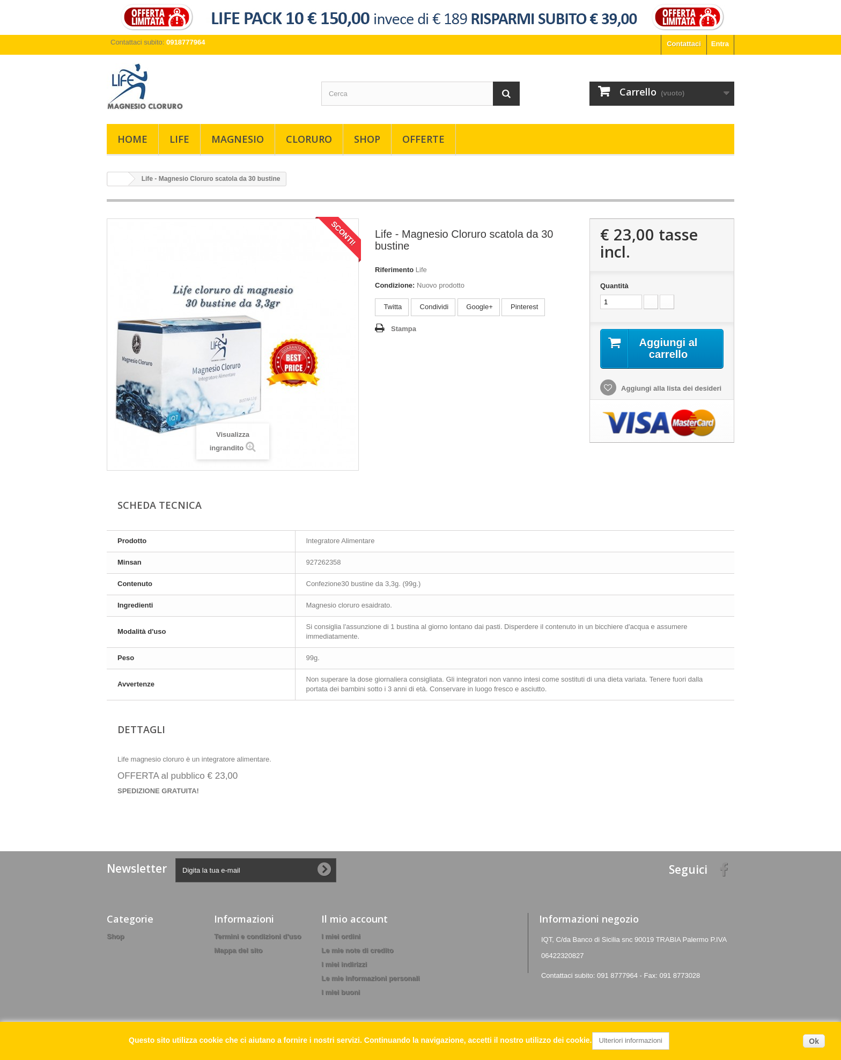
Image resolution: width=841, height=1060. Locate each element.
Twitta (392, 307)
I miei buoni (340, 992)
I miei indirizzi (344, 964)
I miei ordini (340, 936)
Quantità (614, 286)
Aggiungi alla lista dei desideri (670, 388)
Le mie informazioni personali (370, 978)
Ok (814, 1041)
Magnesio (237, 139)
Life (179, 139)
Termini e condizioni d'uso (257, 936)
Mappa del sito (238, 950)
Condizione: (395, 285)
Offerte (423, 139)
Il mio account (354, 918)
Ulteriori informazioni (630, 1040)
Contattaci (684, 44)
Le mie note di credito (357, 950)
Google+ (478, 307)
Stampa (403, 329)
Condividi (433, 307)
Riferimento (394, 270)
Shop (367, 139)
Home (132, 139)
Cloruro (309, 139)
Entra (720, 44)
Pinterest (523, 307)
